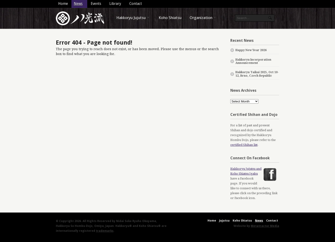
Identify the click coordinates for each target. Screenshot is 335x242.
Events (96, 4)
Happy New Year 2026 (251, 50)
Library (115, 4)
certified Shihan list (244, 145)
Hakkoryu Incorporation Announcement (253, 61)
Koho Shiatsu (170, 17)
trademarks (105, 230)
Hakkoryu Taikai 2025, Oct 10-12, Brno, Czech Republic (257, 74)
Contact (135, 4)
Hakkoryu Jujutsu (131, 17)
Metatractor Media (265, 226)
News (78, 4)
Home (63, 4)
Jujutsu (224, 220)
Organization (201, 17)
